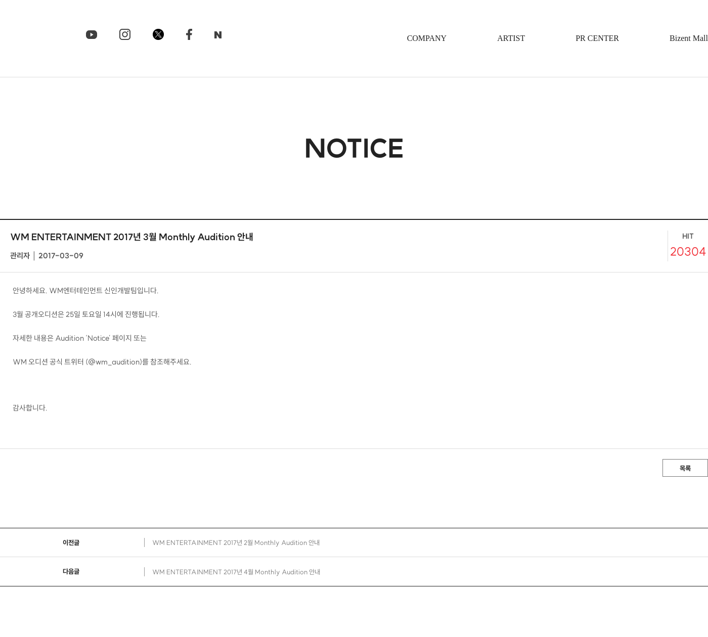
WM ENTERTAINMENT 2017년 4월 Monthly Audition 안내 (236, 572)
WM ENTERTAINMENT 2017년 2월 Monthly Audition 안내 (236, 542)
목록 (685, 468)
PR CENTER (597, 38)
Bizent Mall (689, 38)
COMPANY (427, 38)
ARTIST (511, 38)
